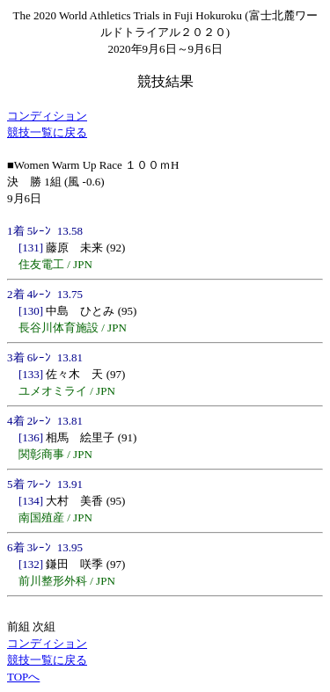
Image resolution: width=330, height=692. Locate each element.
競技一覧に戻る (47, 132)
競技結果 (165, 81)
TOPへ (23, 676)
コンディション (47, 115)
